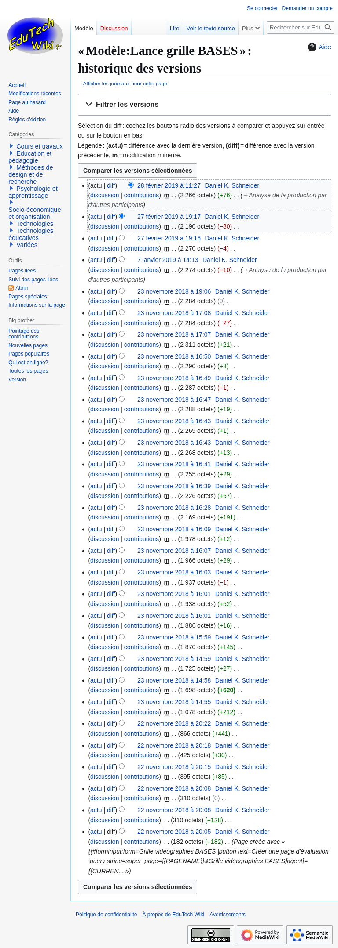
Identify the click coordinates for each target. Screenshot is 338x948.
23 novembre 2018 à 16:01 (174, 593)
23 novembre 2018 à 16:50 (174, 356)
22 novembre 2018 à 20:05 (174, 831)
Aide (318, 47)
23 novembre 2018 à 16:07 (174, 550)
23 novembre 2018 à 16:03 (174, 572)
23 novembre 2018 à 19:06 (174, 291)
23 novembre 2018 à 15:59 (174, 637)
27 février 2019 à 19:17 (169, 216)
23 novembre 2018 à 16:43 (174, 421)
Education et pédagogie (29, 157)
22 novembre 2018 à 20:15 (174, 766)
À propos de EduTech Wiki (173, 915)
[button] (204, 104)
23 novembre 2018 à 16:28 (174, 507)
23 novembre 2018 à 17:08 (174, 312)
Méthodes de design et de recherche (30, 174)
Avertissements (227, 915)
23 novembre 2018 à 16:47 (174, 399)
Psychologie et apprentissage (33, 192)
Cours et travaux (39, 146)
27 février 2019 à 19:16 (169, 238)
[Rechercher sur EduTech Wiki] (300, 27)
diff (111, 185)
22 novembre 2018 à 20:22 (174, 723)
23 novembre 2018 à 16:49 (174, 377)
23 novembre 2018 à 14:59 (174, 658)
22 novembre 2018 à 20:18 (174, 745)
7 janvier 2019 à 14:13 (167, 259)
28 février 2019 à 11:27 (169, 185)
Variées (26, 244)
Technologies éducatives (30, 234)
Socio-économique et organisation (34, 213)
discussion (104, 195)
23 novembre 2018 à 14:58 (174, 680)
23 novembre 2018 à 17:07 (174, 334)
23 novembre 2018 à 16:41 (174, 464)
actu (96, 216)
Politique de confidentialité (106, 915)
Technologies (34, 223)
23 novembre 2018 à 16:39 (174, 486)
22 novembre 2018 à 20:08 (174, 788)
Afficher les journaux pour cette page (125, 83)
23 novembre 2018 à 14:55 (174, 701)
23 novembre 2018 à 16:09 (174, 529)
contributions (141, 195)
